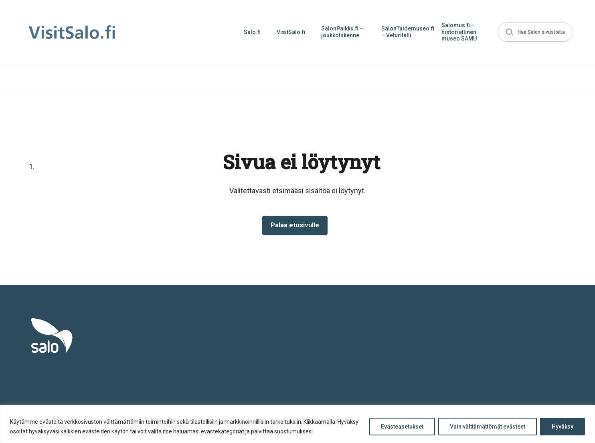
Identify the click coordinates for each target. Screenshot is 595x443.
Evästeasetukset (402, 426)
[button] (534, 32)
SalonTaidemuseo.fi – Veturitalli (405, 31)
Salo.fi (249, 32)
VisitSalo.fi (288, 32)
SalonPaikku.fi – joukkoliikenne (340, 31)
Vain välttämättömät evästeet (487, 426)
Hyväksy (562, 426)
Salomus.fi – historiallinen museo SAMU (456, 32)
